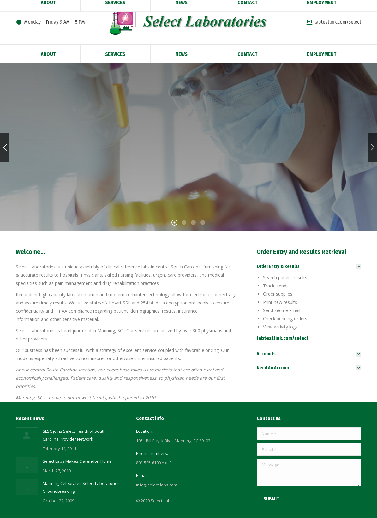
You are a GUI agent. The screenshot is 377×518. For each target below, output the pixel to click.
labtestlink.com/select (333, 22)
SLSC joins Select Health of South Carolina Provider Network (74, 435)
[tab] (309, 266)
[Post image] (27, 435)
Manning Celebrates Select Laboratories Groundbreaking (81, 487)
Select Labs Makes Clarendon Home (77, 461)
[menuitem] (48, 54)
